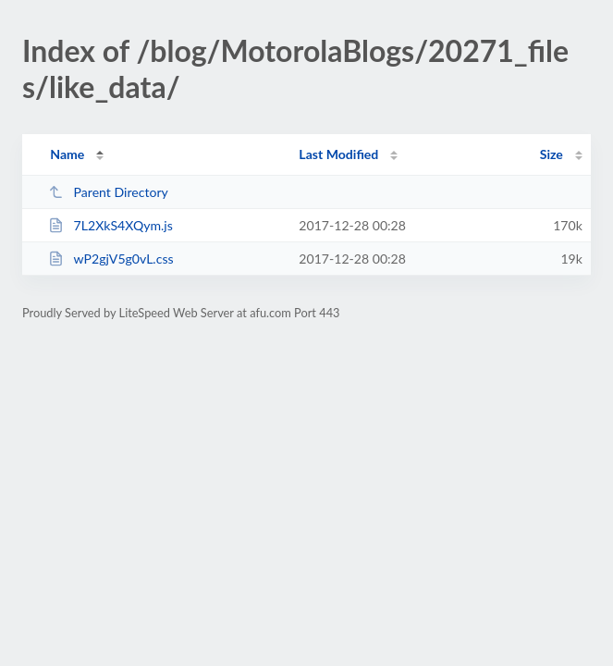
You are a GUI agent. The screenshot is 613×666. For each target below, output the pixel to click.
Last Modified (338, 154)
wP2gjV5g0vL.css (110, 258)
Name (67, 154)
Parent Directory (108, 192)
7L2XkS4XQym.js (110, 225)
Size (551, 154)
